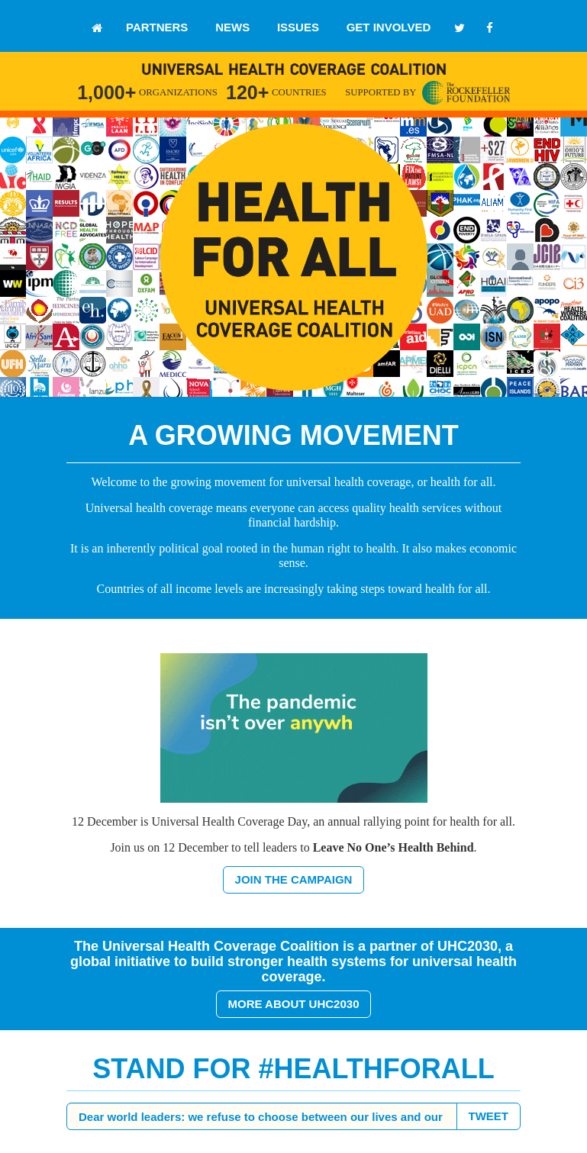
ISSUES (298, 27)
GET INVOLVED (389, 27)
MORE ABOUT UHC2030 (294, 1003)
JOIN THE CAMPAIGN (294, 879)
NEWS (232, 27)
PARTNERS (157, 27)
